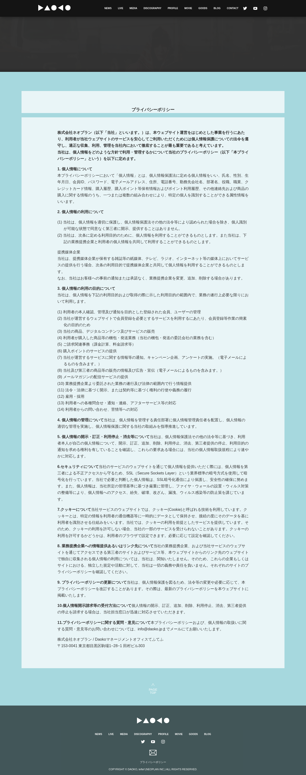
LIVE (120, 8)
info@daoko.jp (150, 629)
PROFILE (173, 8)
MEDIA (133, 8)
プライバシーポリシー (153, 762)
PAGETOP (153, 691)
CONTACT (232, 8)
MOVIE (188, 8)
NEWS (108, 8)
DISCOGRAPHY (152, 8)
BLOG (217, 8)
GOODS (202, 8)
